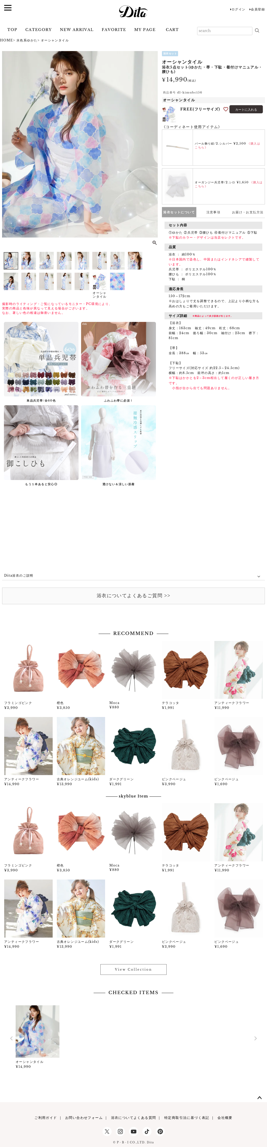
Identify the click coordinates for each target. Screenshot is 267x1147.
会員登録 (258, 9)
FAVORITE (114, 29)
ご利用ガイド (45, 1117)
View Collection (133, 969)
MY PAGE (145, 29)
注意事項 (214, 212)
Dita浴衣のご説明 (18, 575)
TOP (12, 29)
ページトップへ (260, 1098)
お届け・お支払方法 (248, 212)
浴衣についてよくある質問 (133, 1117)
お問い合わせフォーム (84, 1117)
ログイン (239, 9)
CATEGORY (38, 29)
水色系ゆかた (26, 40)
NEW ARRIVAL (77, 29)
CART (172, 29)
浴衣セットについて (179, 212)
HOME (6, 40)
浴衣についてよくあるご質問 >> (133, 596)
